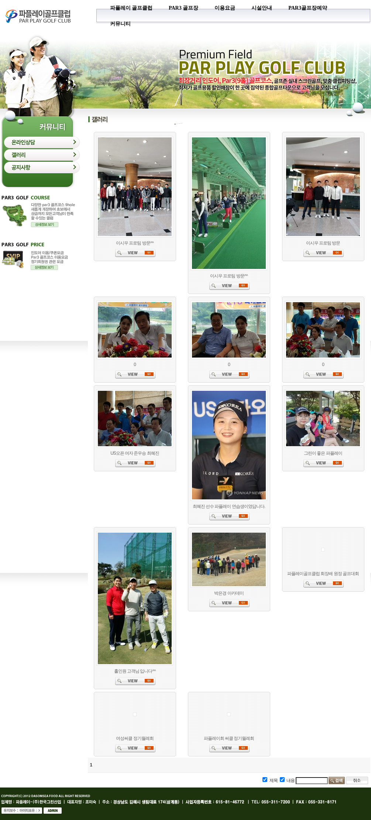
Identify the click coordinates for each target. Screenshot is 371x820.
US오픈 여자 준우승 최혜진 (134, 453)
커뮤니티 (120, 24)
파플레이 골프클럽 (131, 8)
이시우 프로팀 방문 (323, 243)
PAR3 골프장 (183, 8)
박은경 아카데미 (228, 593)
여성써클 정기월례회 (134, 738)
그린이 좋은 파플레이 (323, 453)
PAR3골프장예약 (307, 8)
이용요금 (224, 8)
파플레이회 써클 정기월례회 (229, 738)
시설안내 (261, 8)
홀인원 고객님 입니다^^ (135, 671)
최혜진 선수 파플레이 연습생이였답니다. (229, 506)
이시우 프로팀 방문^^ (135, 243)
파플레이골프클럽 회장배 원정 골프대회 (323, 573)
